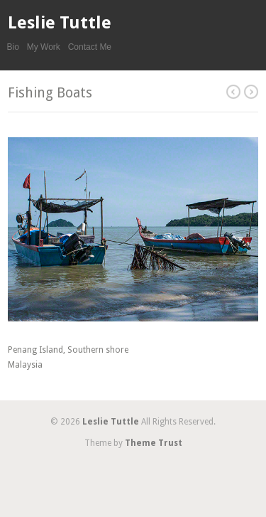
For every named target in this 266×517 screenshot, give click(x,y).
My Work (43, 47)
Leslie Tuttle (59, 23)
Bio (13, 47)
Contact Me (89, 47)
